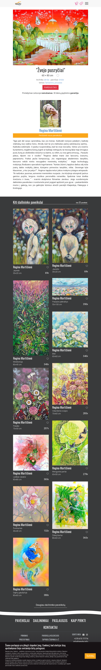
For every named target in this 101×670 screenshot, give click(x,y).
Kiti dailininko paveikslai (28, 202)
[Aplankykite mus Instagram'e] (87, 635)
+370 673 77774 (81, 638)
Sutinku (90, 655)
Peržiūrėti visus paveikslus (50, 135)
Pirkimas (24, 635)
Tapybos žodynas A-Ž (50, 639)
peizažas (58, 83)
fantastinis (49, 83)
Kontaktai (50, 627)
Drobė (61, 80)
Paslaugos (59, 620)
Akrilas (46, 80)
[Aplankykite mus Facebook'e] (83, 635)
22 (81, 202)
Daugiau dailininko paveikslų (50, 605)
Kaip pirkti (78, 620)
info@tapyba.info (80, 641)
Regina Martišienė (50, 130)
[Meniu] (87, 3)
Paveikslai (22, 620)
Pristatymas (24, 639)
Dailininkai (41, 620)
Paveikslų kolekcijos (50, 635)
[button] (58, 75)
